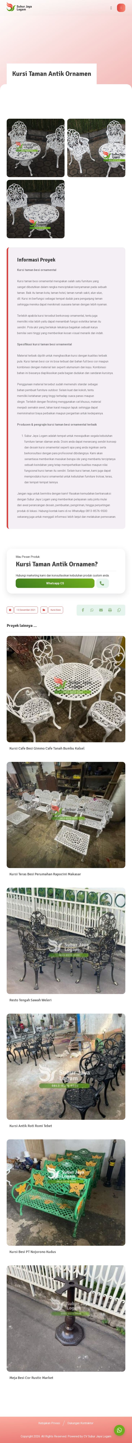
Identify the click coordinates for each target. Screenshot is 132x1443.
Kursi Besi (56, 610)
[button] (121, 8)
